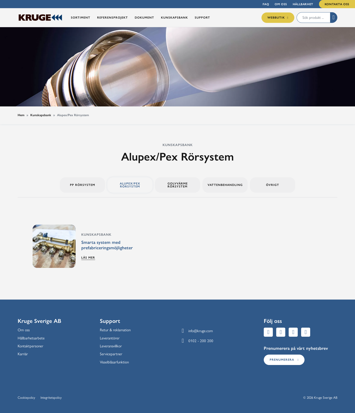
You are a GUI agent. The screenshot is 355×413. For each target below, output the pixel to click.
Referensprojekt (112, 17)
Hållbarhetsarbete (31, 338)
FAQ (266, 4)
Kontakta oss (337, 4)
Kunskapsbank (174, 17)
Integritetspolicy (51, 398)
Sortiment (80, 17)
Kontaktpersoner (30, 346)
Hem (21, 115)
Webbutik (277, 17)
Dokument (144, 17)
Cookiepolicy (26, 398)
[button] (333, 17)
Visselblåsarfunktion (114, 362)
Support (202, 17)
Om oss (281, 4)
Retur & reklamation (115, 330)
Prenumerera (284, 359)
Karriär (23, 354)
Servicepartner (111, 354)
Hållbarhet (303, 4)
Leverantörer (110, 338)
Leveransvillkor (111, 346)
